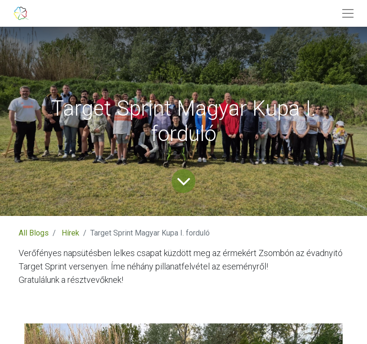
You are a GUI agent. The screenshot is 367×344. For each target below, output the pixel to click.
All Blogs (34, 232)
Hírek (70, 232)
